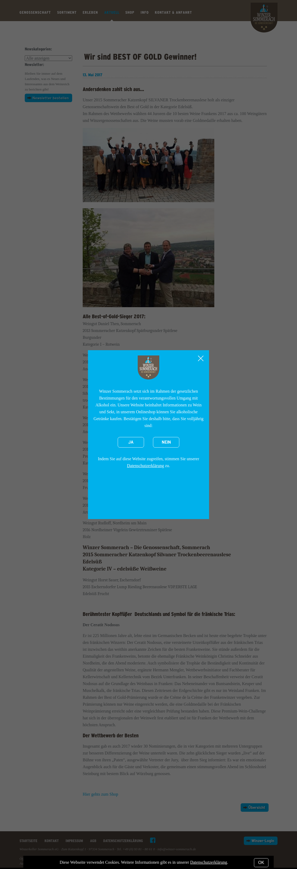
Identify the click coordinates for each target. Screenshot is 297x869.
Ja (130, 442)
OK (261, 862)
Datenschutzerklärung (145, 465)
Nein (166, 442)
